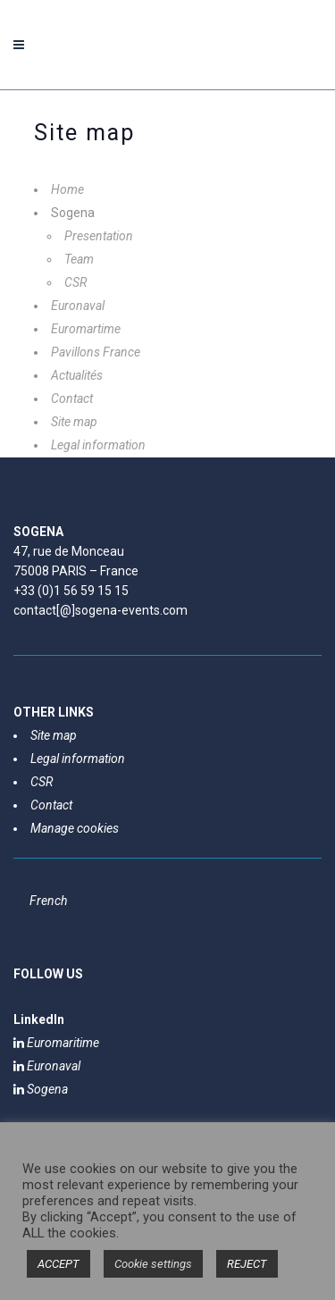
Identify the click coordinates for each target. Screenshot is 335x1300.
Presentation (98, 236)
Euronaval (78, 305)
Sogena (40, 1089)
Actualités (77, 375)
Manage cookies (74, 828)
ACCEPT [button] (59, 1264)
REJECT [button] (247, 1264)
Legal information (98, 445)
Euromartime (86, 329)
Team (79, 259)
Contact (72, 398)
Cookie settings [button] (153, 1264)
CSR (75, 282)
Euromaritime (56, 1043)
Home (67, 189)
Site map (74, 422)
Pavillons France (95, 352)
